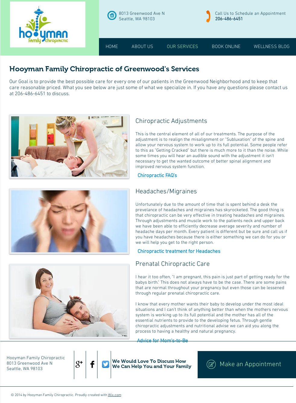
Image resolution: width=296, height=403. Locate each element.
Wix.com (114, 395)
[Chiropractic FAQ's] (157, 176)
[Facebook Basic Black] (92, 364)
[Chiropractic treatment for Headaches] (178, 252)
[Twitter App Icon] (105, 364)
